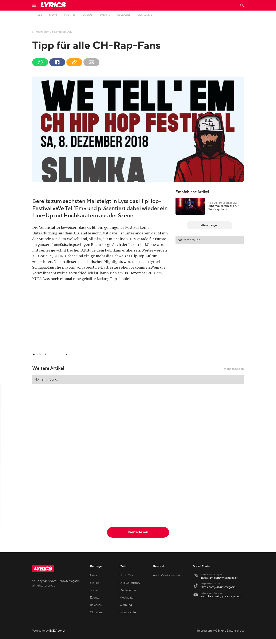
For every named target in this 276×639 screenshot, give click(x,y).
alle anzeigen (209, 225)
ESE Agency (57, 631)
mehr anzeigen (234, 369)
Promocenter (128, 612)
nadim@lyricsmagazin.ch (169, 575)
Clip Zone (96, 612)
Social (94, 590)
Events (94, 598)
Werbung (125, 605)
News (93, 575)
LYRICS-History (129, 583)
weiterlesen (138, 532)
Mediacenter (127, 590)
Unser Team (127, 575)
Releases (96, 605)
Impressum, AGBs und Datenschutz (220, 631)
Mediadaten (127, 598)
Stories (94, 583)
